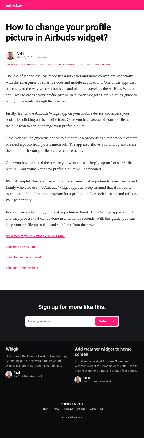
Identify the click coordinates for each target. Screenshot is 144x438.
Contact (68, 408)
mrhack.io (14, 5)
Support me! (96, 408)
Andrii (21, 53)
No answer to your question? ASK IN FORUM (35, 236)
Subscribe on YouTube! (21, 64)
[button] (135, 5)
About (57, 408)
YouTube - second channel (57, 64)
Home (46, 408)
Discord (81, 408)
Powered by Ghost (72, 417)
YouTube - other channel (95, 64)
